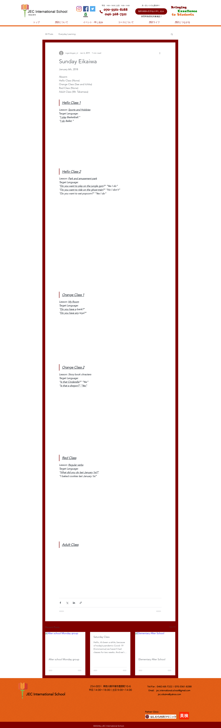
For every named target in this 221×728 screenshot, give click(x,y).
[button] (172, 34)
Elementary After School (152, 659)
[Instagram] (79, 9)
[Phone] (101, 12)
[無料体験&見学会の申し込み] (151, 11)
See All (172, 627)
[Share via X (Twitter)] (67, 602)
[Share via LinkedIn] (74, 602)
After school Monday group (64, 659)
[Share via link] (80, 602)
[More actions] (160, 53)
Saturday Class (102, 636)
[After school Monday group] (65, 643)
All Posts (49, 34)
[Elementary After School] (155, 643)
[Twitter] (92, 9)
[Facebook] (86, 9)
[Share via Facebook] (60, 602)
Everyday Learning (67, 34)
